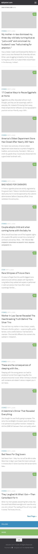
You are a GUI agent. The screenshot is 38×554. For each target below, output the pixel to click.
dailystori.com (6, 2)
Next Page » (31, 516)
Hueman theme (29, 547)
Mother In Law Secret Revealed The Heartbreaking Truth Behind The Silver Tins (18, 319)
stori (3, 270)
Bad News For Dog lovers (13, 454)
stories (4, 31)
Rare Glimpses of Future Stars (16, 273)
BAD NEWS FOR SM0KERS (14, 184)
